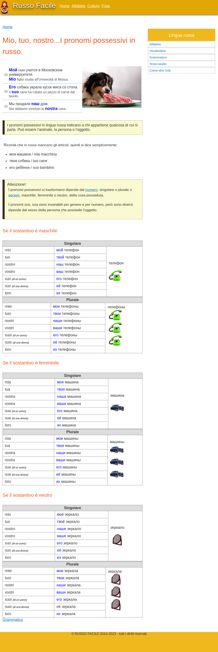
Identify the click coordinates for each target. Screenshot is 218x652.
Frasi (105, 6)
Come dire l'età (159, 70)
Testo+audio (157, 64)
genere (13, 195)
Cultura (93, 6)
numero (91, 190)
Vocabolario (157, 51)
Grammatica (13, 620)
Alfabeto (78, 6)
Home (65, 6)
